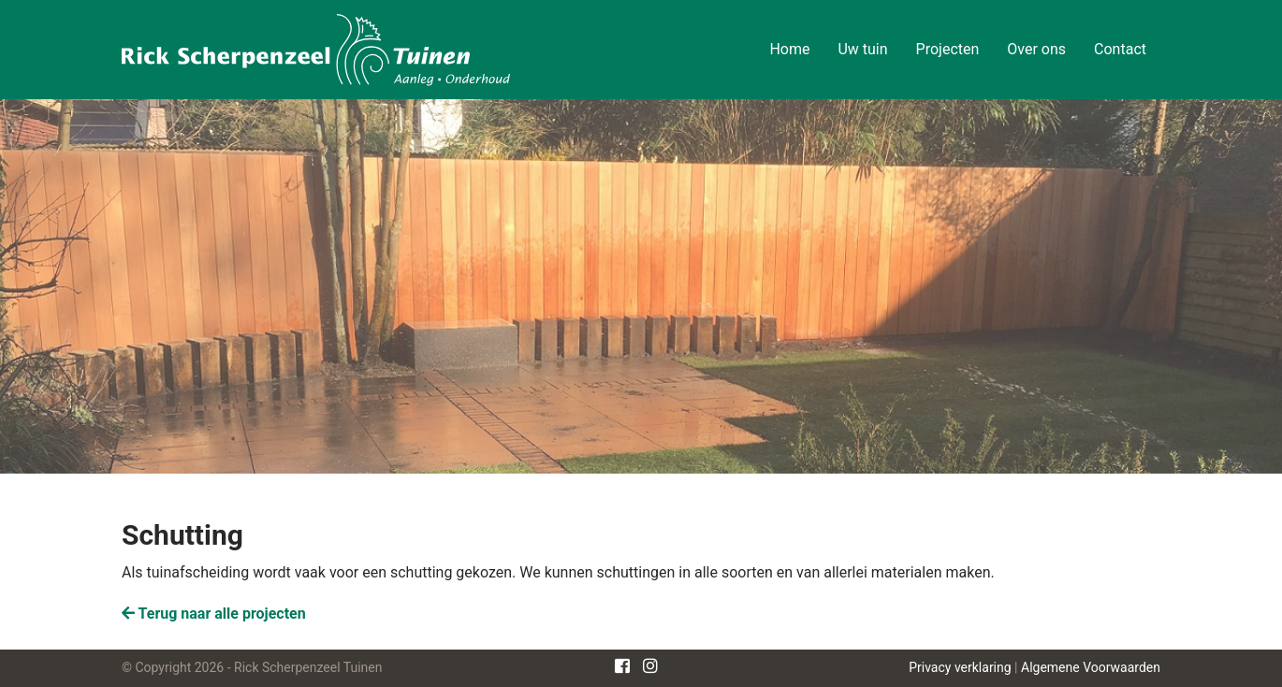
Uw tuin (862, 49)
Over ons (1036, 49)
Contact (1120, 49)
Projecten (948, 49)
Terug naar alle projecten (214, 613)
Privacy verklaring (960, 667)
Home (789, 49)
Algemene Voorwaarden (1090, 667)
